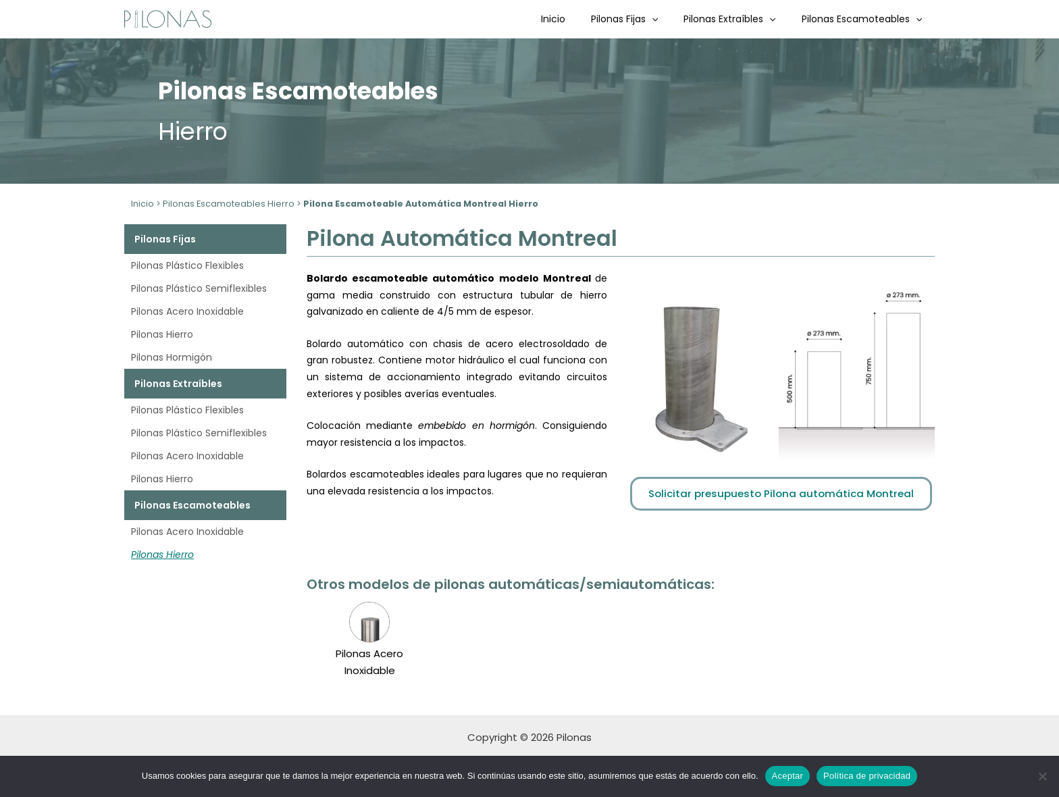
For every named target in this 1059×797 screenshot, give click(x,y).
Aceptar (788, 776)
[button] (669, 19)
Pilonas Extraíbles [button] (739, 19)
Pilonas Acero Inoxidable (187, 311)
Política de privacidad (866, 776)
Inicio (577, 19)
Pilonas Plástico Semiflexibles (199, 288)
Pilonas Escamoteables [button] (865, 19)
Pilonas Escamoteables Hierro (228, 203)
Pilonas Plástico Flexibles (187, 265)
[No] (1042, 776)
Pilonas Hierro (162, 334)
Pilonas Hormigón (171, 357)
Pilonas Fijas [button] (641, 19)
